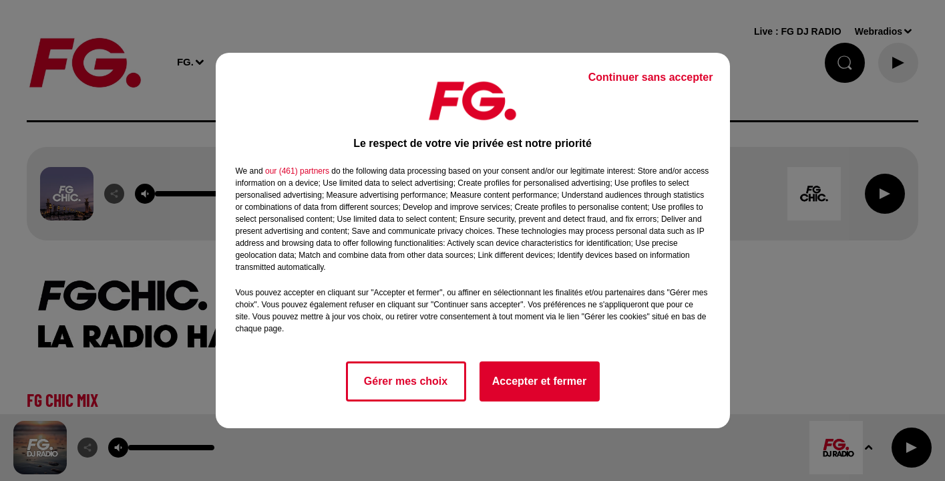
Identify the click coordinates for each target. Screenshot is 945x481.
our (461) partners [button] (297, 171)
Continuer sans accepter (650, 77)
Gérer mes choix (405, 381)
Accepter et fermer (539, 381)
